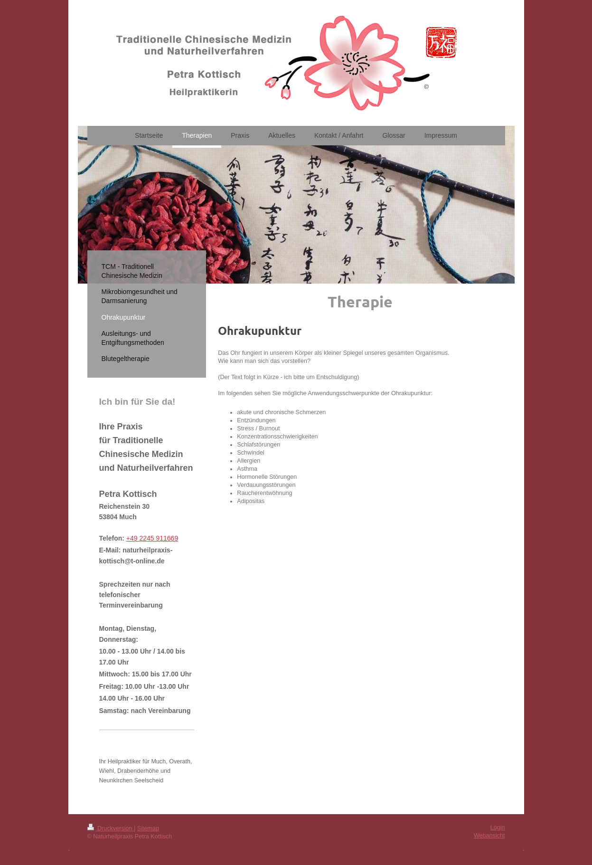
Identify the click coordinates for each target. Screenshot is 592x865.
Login (497, 827)
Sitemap (148, 828)
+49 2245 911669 (152, 538)
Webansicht (489, 835)
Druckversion (110, 828)
